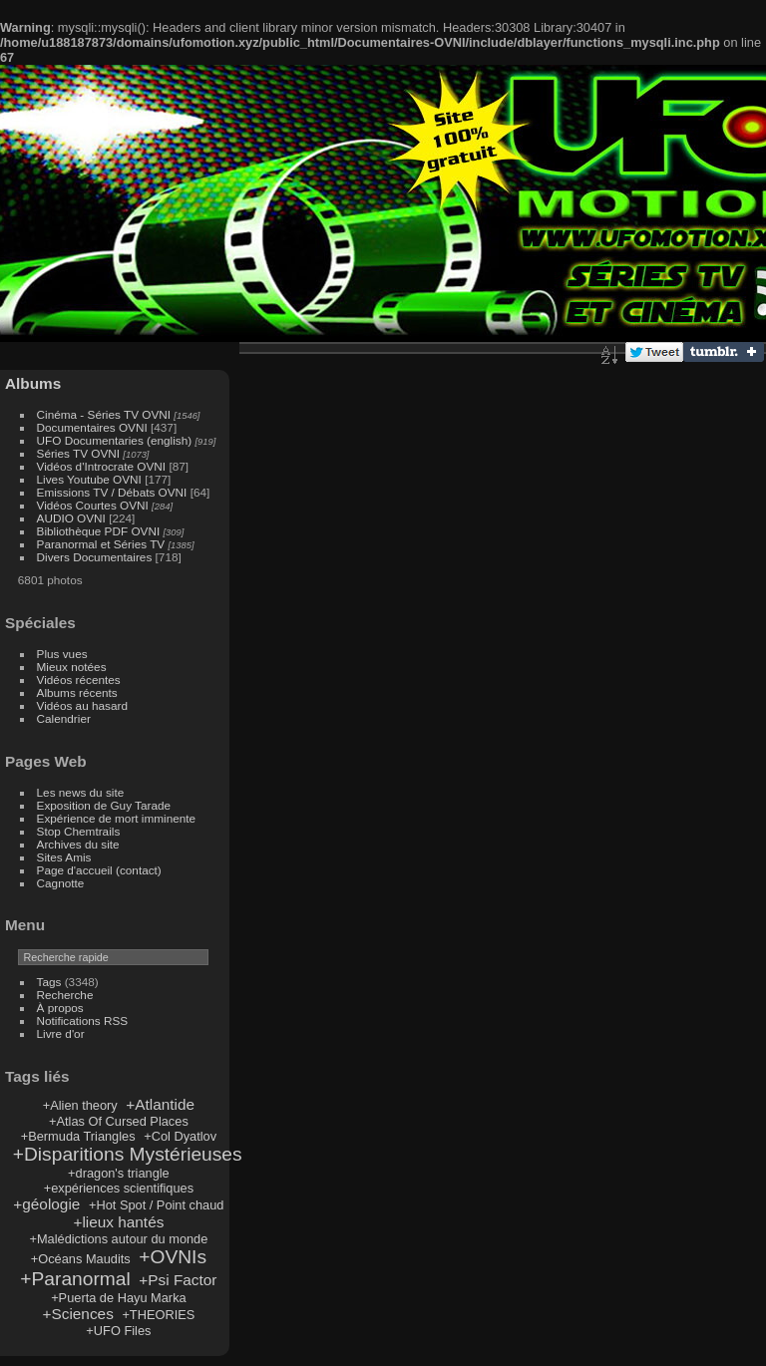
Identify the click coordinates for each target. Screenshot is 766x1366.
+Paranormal (75, 1278)
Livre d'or (61, 1033)
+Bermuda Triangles (78, 1136)
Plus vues (62, 653)
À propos (60, 1007)
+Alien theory (80, 1105)
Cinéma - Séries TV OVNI (104, 414)
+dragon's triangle (119, 1173)
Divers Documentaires (95, 556)
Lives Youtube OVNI (89, 479)
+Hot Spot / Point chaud (156, 1204)
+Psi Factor (177, 1279)
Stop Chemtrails (79, 831)
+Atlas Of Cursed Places (119, 1121)
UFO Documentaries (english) (114, 440)
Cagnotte (61, 882)
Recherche (65, 994)
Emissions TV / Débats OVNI (112, 492)
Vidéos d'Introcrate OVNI (102, 466)
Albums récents (77, 692)
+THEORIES (158, 1314)
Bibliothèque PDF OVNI (99, 530)
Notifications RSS (83, 1020)
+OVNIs (172, 1256)
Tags (49, 981)
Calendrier (64, 718)
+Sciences (78, 1313)
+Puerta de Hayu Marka (119, 1297)
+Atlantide (160, 1104)
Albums (33, 383)
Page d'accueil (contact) (99, 869)
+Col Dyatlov (180, 1136)
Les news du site (81, 792)
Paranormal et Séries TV (101, 543)
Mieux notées (72, 666)
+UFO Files (118, 1330)
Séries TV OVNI (78, 453)
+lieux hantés (118, 1221)
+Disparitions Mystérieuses (127, 1154)
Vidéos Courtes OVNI (93, 505)
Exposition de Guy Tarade (104, 805)
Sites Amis (64, 857)
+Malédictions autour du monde (118, 1238)
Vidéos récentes (79, 679)
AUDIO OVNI (71, 518)
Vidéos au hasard (82, 705)
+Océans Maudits (81, 1258)
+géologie (46, 1203)
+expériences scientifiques (118, 1188)
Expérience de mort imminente (116, 818)
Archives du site (78, 844)
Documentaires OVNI (92, 427)
